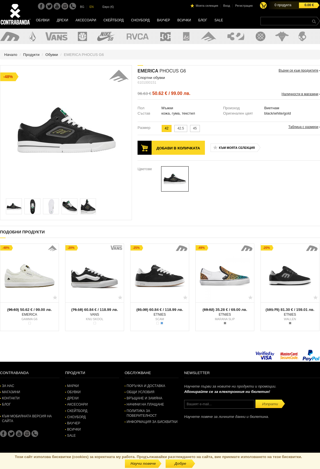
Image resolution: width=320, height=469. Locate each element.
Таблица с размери (303, 127)
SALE (218, 20)
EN (92, 6)
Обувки (42, 20)
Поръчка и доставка (146, 386)
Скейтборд (114, 20)
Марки (73, 386)
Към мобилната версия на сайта (27, 418)
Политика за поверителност (142, 413)
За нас (8, 386)
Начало (10, 55)
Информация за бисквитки (152, 422)
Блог (202, 20)
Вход (226, 5)
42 (166, 128)
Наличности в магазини (300, 94)
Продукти (31, 55)
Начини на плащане (145, 404)
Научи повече (143, 463)
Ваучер (163, 20)
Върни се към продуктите (298, 70)
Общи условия (140, 392)
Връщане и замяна (144, 398)
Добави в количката (178, 148)
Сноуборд (140, 20)
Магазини (11, 392)
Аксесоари (86, 20)
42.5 (180, 128)
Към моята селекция (237, 147)
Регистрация (244, 5)
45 (195, 128)
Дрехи (62, 20)
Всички (184, 20)
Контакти (11, 398)
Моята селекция (207, 5)
